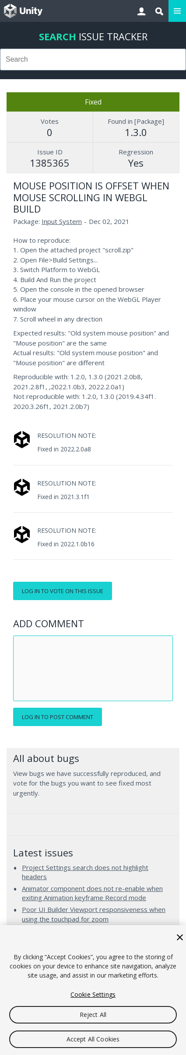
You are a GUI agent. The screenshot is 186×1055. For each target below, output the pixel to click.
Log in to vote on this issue (62, 591)
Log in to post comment (57, 717)
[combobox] (93, 59)
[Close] (180, 937)
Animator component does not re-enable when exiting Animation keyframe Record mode (92, 893)
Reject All (93, 1014)
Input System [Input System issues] (62, 221)
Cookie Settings (93, 994)
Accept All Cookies (93, 1039)
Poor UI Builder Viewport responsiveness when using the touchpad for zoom (93, 914)
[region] (93, 990)
